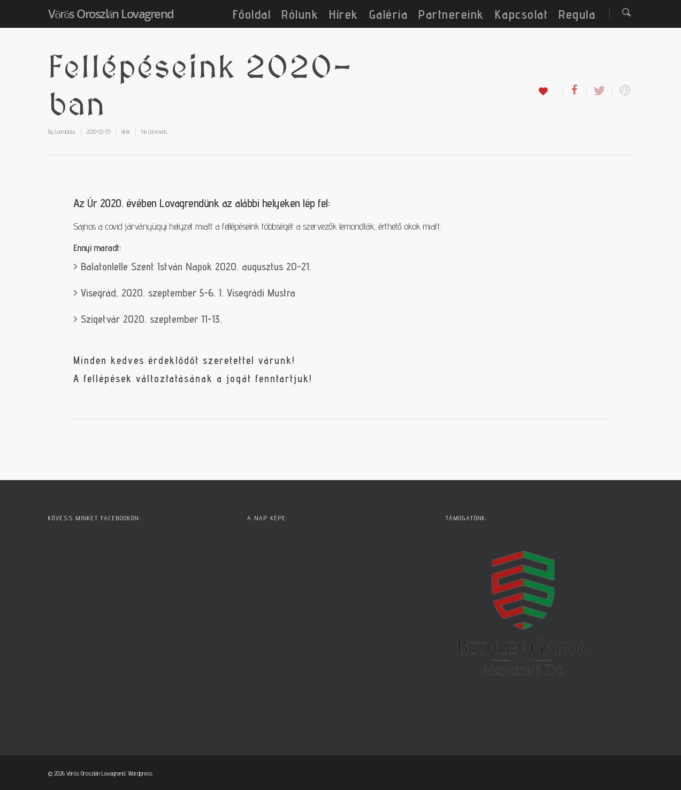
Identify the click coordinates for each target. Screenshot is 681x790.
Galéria (388, 14)
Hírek (343, 14)
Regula (576, 14)
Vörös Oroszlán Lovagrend (111, 13)
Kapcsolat (521, 14)
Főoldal (252, 14)
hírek (125, 131)
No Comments (154, 131)
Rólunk (299, 14)
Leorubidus (65, 131)
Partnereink (451, 14)
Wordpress (140, 773)
